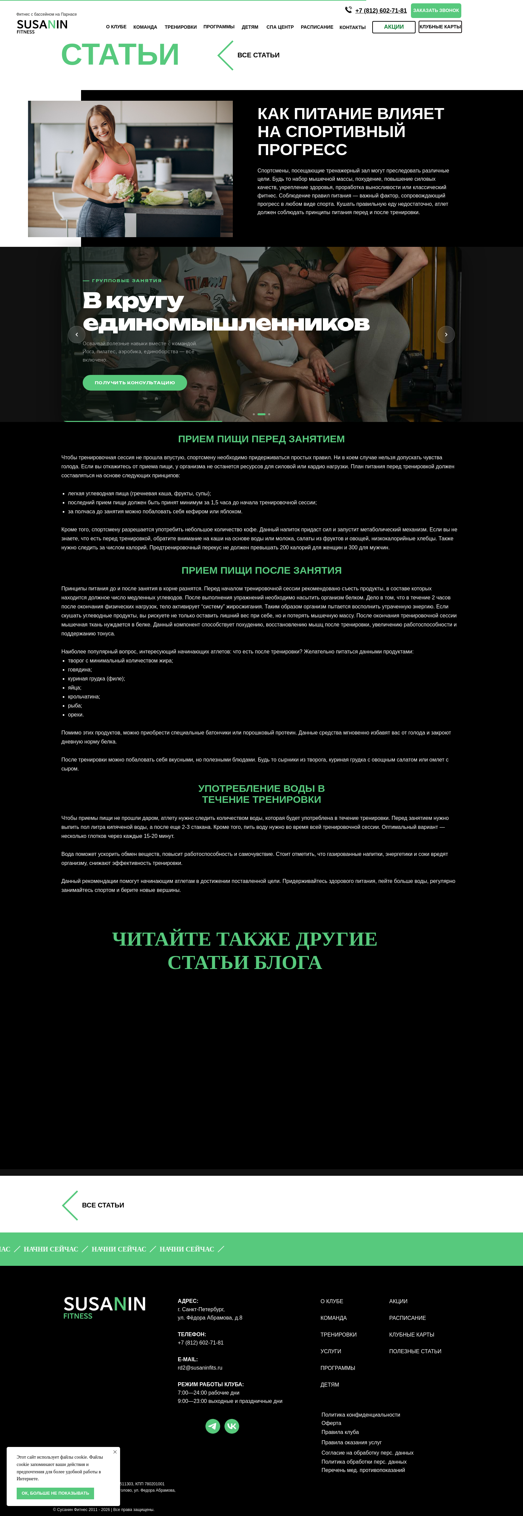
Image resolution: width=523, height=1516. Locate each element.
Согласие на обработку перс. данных (368, 1453)
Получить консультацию (135, 382)
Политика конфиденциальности (361, 1415)
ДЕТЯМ (250, 27)
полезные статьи (415, 1351)
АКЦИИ (398, 1301)
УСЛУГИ (331, 1351)
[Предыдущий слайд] (76, 334)
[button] (436, 10)
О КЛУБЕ (116, 26)
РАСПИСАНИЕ (407, 1318)
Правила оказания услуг (352, 1442)
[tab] (254, 414)
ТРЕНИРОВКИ (181, 27)
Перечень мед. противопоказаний (363, 1470)
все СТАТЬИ (258, 55)
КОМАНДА (145, 27)
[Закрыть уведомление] (115, 1452)
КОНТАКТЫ (353, 27)
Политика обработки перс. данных (364, 1462)
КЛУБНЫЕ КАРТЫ (411, 1335)
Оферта (331, 1423)
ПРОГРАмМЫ (218, 26)
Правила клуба (340, 1432)
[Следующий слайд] (446, 334)
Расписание (317, 27)
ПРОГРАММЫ (338, 1368)
